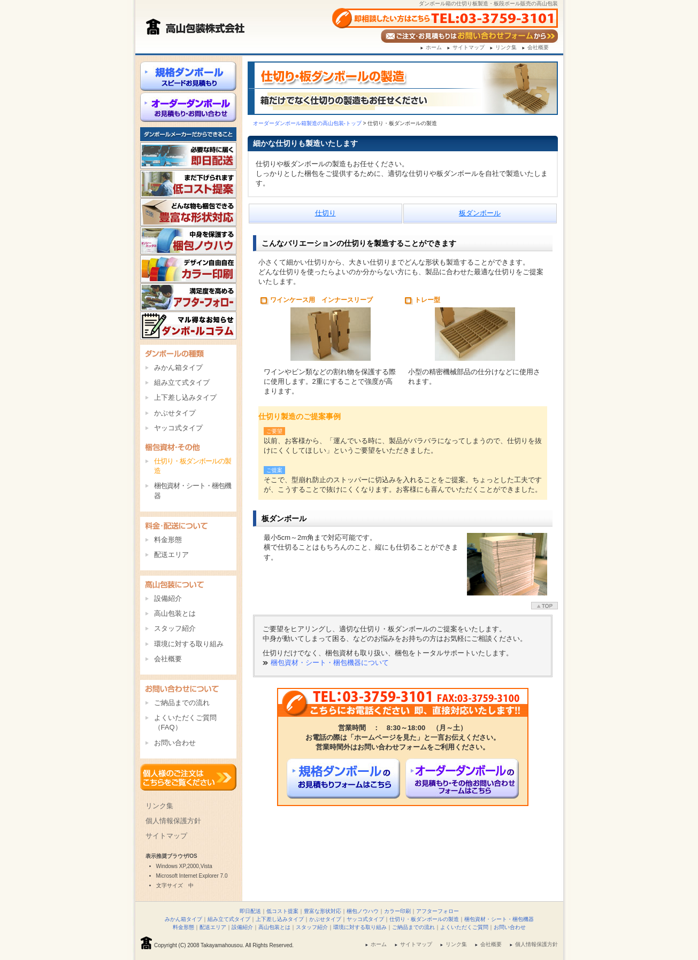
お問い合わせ (175, 743)
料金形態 (168, 540)
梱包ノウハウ (363, 911)
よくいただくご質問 (464, 927)
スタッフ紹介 (175, 628)
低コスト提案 (282, 911)
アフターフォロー (437, 911)
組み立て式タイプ (182, 382)
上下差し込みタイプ (185, 397)
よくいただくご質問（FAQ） (185, 722)
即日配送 (250, 911)
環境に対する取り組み (189, 644)
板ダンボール (480, 213)
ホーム (434, 47)
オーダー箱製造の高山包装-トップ (307, 123)
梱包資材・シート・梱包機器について (330, 663)
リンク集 (506, 47)
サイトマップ (468, 47)
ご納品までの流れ (182, 703)
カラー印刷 (397, 911)
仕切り (325, 213)
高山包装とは (175, 613)
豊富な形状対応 (322, 911)
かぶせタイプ (175, 413)
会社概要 (538, 47)
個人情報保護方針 (173, 821)
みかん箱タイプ (178, 367)
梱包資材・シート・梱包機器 (192, 490)
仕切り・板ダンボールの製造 (424, 919)
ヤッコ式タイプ (178, 428)
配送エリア (171, 555)
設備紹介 (168, 598)
